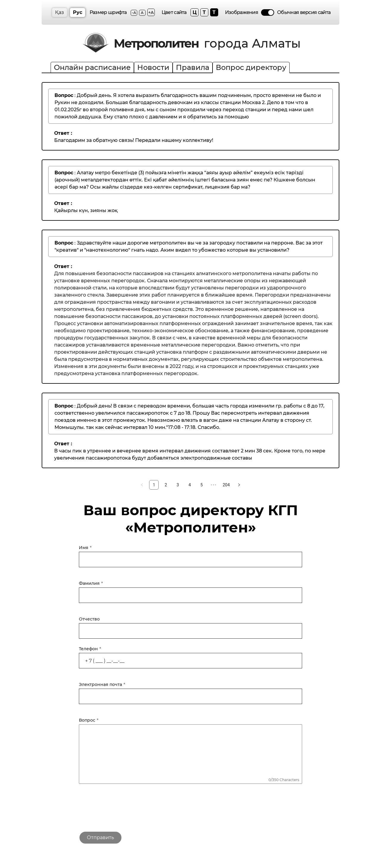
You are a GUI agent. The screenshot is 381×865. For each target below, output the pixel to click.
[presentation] (124, 810)
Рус (77, 12)
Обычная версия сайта (303, 12)
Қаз (59, 12)
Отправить (100, 837)
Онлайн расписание (92, 67)
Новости (153, 67)
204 (226, 484)
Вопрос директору (251, 67)
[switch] (267, 12)
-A (134, 12)
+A (151, 12)
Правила (192, 67)
